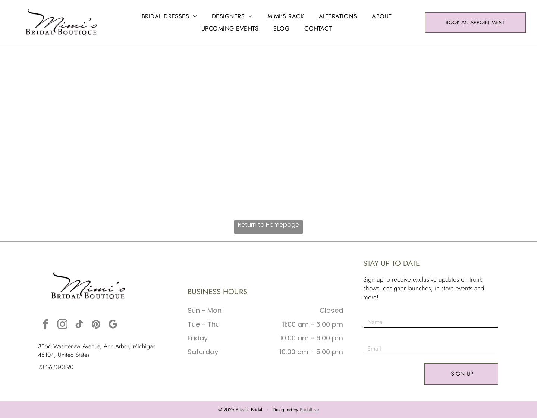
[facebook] (45, 325)
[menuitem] (169, 16)
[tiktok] (79, 325)
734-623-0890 (55, 367)
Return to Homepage (268, 224)
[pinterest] (95, 325)
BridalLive (309, 409)
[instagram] (62, 325)
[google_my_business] (112, 325)
